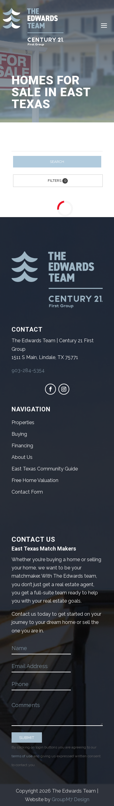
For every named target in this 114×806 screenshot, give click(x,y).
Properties (23, 422)
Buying (19, 434)
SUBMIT (26, 737)
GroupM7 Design (70, 799)
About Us (22, 457)
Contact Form (27, 492)
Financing (22, 446)
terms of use (22, 756)
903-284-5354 (28, 370)
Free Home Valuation (35, 480)
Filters (58, 181)
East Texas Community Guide (45, 469)
